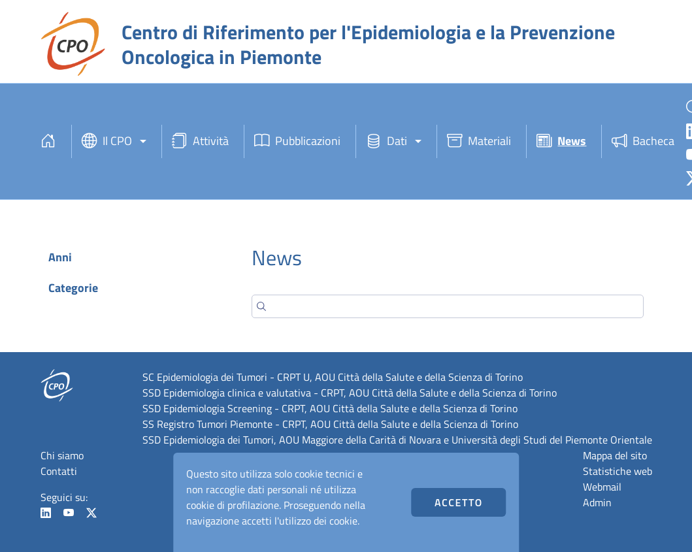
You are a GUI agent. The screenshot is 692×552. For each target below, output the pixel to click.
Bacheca (643, 141)
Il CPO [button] (107, 141)
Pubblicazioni (297, 141)
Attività (200, 141)
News (561, 141)
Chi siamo (62, 455)
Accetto (459, 502)
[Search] (448, 306)
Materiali (479, 141)
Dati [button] (386, 141)
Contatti (59, 471)
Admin (597, 502)
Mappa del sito (615, 455)
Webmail (602, 487)
